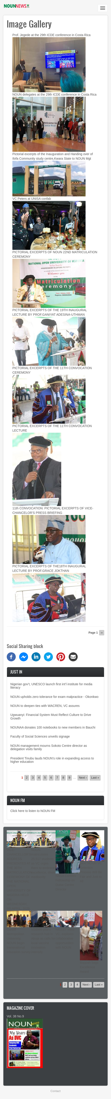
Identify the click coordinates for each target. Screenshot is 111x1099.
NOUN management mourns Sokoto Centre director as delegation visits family (48, 747)
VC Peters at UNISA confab (31, 198)
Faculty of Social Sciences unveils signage (40, 736)
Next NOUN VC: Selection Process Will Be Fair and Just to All (91, 872)
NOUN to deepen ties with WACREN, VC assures (45, 706)
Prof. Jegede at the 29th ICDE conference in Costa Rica (51, 35)
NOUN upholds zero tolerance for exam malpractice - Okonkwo (54, 697)
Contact (55, 1091)
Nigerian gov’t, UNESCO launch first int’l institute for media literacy (51, 685)
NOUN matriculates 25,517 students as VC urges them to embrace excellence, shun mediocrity (43, 863)
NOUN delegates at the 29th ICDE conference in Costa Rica (54, 94)
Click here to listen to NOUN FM (32, 811)
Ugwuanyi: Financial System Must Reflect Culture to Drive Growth (50, 716)
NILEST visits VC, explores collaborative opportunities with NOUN (65, 938)
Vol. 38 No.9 (15, 1016)
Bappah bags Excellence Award (89, 967)
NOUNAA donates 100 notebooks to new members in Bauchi (52, 727)
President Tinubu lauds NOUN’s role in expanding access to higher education (52, 759)
